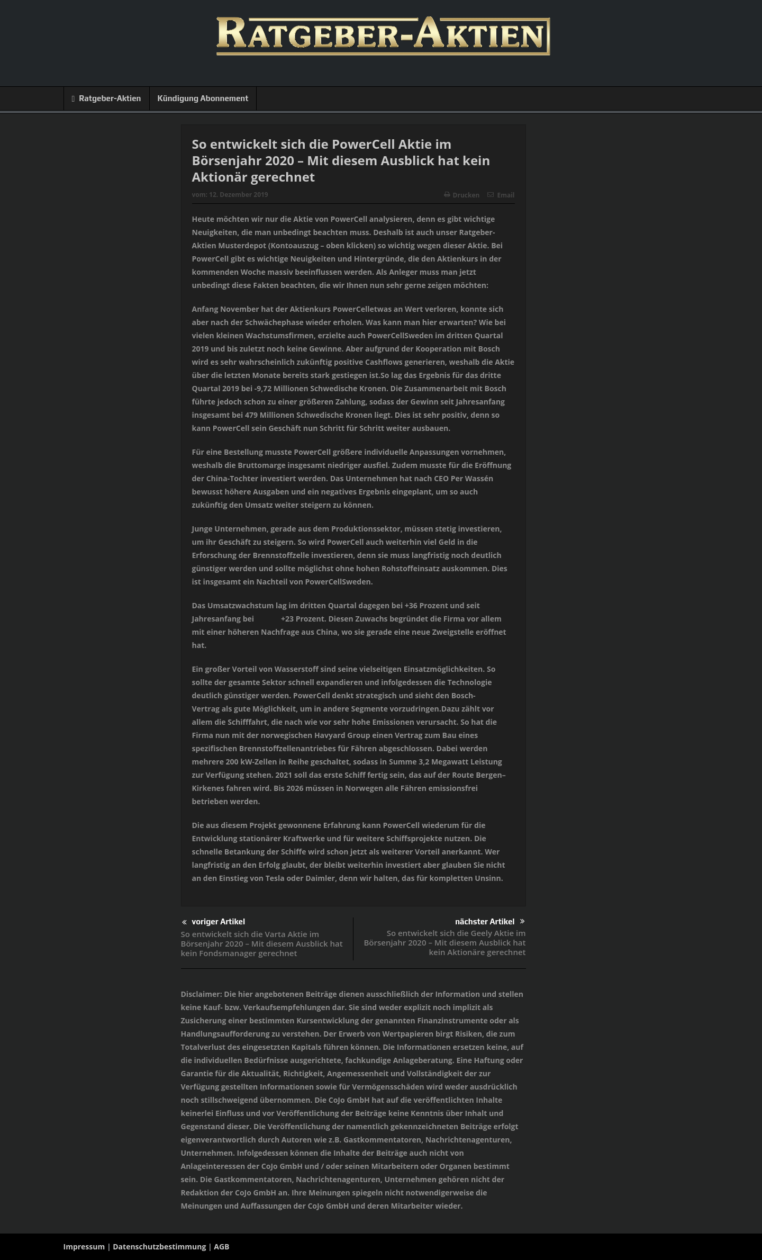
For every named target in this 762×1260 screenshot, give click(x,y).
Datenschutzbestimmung (159, 1246)
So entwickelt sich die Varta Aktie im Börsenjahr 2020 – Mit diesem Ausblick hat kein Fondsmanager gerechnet (262, 943)
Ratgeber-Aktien (106, 98)
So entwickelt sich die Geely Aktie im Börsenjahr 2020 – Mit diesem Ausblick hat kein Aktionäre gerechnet (444, 942)
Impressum (84, 1246)
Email (500, 195)
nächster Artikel (489, 921)
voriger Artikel (214, 922)
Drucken (462, 195)
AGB (221, 1246)
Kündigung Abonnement (203, 98)
